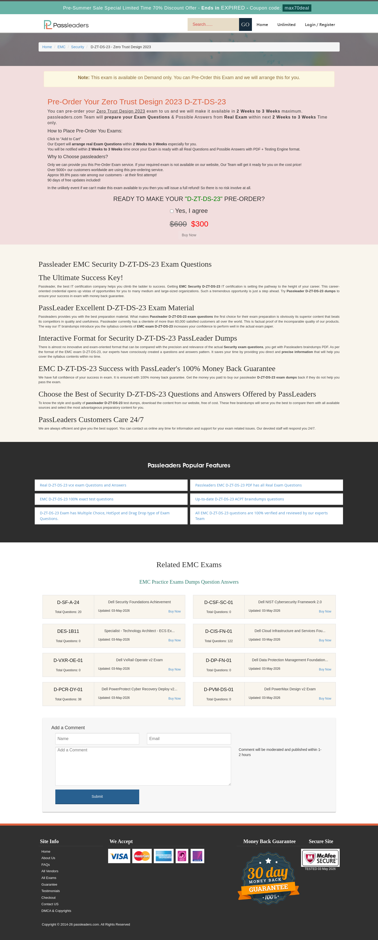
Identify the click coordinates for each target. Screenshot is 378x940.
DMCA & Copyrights (57, 911)
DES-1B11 (68, 631)
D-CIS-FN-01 (218, 631)
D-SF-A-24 (68, 602)
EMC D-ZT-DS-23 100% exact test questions (76, 499)
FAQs (46, 865)
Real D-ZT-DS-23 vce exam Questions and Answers (83, 485)
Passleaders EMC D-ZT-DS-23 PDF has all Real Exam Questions (248, 485)
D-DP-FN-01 (219, 660)
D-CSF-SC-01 (218, 602)
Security (77, 47)
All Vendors (50, 871)
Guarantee (50, 884)
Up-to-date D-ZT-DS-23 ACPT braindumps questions (239, 499)
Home (262, 24)
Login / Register (320, 24)
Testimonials (51, 891)
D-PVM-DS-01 (218, 689)
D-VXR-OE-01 (68, 660)
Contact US (50, 904)
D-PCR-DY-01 (68, 689)
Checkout (49, 898)
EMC (62, 47)
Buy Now (174, 611)
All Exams (49, 878)
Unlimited (286, 24)
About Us (49, 858)
